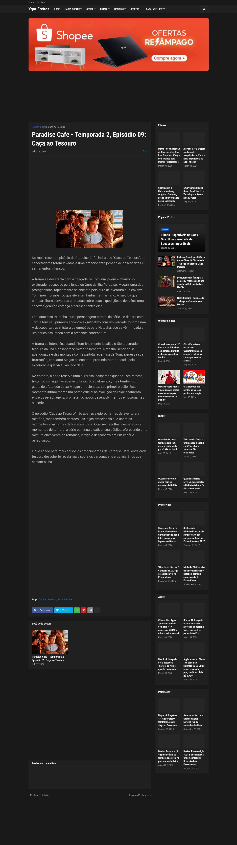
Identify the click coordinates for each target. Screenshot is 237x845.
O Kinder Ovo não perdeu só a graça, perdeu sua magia (192, 390)
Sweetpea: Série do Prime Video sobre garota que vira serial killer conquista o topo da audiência (168, 535)
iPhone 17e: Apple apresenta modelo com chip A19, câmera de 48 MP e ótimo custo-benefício (169, 627)
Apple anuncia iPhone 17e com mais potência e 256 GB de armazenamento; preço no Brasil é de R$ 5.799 (194, 667)
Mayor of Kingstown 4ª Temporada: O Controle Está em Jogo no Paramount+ (168, 720)
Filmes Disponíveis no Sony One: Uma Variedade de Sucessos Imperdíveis (179, 239)
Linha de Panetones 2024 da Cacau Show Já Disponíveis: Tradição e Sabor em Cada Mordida (191, 262)
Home (31, 2)
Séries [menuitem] (89, 9)
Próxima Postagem (139, 795)
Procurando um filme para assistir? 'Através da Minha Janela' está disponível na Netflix (190, 282)
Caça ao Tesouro (56, 127)
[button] (204, 9)
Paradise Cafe (65, 599)
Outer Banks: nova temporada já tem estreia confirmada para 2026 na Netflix (168, 444)
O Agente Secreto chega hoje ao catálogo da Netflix (167, 482)
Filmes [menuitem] (104, 9)
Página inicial (39, 127)
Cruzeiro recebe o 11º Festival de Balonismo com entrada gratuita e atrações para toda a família (169, 351)
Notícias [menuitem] (119, 9)
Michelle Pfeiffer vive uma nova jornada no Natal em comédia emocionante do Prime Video (194, 574)
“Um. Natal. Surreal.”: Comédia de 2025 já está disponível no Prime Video (169, 572)
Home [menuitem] (57, 9)
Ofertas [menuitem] (134, 9)
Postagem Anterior (40, 795)
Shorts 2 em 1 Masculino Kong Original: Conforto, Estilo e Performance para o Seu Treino (168, 194)
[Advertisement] (119, 94)
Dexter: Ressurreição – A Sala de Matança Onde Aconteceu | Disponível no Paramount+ (193, 758)
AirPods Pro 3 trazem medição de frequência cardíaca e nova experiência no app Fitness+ (194, 155)
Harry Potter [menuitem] (72, 9)
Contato (41, 2)
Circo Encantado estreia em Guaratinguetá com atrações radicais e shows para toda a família (192, 352)
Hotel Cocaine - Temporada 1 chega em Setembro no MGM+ (190, 301)
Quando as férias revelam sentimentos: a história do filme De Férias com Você (194, 483)
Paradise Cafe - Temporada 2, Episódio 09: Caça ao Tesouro (48, 658)
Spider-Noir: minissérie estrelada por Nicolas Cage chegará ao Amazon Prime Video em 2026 (194, 535)
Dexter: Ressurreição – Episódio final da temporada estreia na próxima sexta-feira (168, 756)
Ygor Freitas (39, 9)
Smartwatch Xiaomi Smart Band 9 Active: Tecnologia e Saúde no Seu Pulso (193, 192)
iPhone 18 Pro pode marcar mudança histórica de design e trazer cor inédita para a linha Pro (193, 627)
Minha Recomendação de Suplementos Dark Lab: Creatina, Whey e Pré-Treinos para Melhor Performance (169, 155)
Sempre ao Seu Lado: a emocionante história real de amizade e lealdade (193, 720)
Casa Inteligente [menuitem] (155, 9)
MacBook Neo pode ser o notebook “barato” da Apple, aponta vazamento (167, 664)
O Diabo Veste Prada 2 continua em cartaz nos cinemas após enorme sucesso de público (168, 393)
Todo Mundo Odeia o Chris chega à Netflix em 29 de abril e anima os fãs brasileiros (193, 446)
